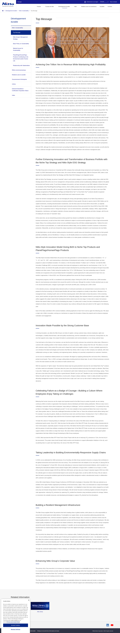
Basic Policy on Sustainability (21, 43)
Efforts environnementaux (19, 70)
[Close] (28, 604)
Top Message (34, 10)
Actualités (102, 6)
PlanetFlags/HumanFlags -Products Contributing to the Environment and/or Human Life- (20, 57)
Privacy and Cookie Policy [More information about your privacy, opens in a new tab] (13, 626)
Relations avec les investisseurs (89, 6)
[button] (116, 6)
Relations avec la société (19, 74)
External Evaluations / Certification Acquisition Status (20, 89)
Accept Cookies (15, 629)
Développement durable (11, 10)
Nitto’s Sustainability (24, 10)
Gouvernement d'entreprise (19, 79)
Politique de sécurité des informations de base (48, 631)
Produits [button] (39, 6)
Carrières (110, 6)
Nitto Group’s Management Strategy (20, 38)
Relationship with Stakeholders (21, 65)
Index (13, 95)
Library (14, 84)
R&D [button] (75, 6)
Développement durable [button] (64, 6)
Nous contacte (113, 1)
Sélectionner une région (91, 1)
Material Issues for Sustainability (18, 49)
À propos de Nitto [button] (49, 6)
